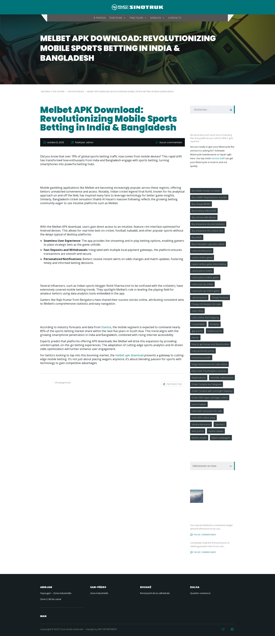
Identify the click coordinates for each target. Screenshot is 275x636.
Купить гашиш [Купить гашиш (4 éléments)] (216, 431)
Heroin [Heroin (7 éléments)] (195, 337)
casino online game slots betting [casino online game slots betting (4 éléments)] (209, 264)
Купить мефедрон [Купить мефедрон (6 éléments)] (221, 437)
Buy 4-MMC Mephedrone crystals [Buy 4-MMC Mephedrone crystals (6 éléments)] (209, 197)
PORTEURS (117, 17)
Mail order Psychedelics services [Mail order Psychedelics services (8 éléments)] (209, 370)
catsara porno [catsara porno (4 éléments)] (199, 297)
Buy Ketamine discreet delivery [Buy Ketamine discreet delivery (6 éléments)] (208, 224)
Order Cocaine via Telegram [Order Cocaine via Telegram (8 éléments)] (206, 384)
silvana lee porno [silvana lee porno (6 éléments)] (201, 424)
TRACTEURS (138, 17)
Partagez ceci (172, 384)
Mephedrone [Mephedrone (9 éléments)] (199, 377)
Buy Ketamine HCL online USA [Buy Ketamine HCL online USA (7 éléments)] (207, 230)
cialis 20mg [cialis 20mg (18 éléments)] (197, 310)
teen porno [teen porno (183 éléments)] (198, 431)
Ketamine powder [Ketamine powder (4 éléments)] (201, 357)
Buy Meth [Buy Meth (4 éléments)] (197, 237)
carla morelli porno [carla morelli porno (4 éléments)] (202, 250)
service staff (218, 158)
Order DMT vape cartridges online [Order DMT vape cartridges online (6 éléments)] (210, 397)
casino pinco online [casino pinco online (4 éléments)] (202, 270)
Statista (106, 327)
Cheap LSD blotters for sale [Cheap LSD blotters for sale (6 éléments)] (206, 304)
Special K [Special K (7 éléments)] (220, 424)
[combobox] (212, 466)
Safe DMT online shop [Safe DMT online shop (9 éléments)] (203, 417)
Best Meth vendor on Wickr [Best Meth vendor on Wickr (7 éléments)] (206, 190)
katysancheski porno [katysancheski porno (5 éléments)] (203, 350)
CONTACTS (174, 18)
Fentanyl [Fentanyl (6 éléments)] (214, 324)
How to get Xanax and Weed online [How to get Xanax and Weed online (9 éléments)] (210, 344)
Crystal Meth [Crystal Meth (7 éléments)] (198, 324)
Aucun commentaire (170, 142)
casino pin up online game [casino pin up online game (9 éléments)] (206, 290)
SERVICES (157, 17)
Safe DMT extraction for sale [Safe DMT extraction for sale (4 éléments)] (207, 411)
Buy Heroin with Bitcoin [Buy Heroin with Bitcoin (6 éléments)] (204, 217)
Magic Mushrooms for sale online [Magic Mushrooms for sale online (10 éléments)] (209, 364)
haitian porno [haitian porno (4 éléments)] (214, 330)
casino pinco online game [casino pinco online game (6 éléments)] (205, 277)
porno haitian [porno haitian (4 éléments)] (199, 404)
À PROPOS (100, 18)
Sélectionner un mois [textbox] (204, 466)
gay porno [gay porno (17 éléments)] (197, 330)
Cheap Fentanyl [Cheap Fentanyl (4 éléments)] (220, 297)
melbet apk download (129, 355)
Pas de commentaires (203, 534)
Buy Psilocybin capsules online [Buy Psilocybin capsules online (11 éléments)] (208, 244)
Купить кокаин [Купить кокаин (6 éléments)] (199, 437)
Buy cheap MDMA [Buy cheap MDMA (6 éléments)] (201, 204)
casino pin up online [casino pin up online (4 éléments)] (202, 284)
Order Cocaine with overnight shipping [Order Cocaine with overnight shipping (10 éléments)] (212, 390)
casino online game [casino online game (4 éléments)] (202, 257)
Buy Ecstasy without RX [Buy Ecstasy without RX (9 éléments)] (204, 210)
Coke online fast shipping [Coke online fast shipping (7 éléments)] (205, 317)
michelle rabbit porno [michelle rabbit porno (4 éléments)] (222, 377)
